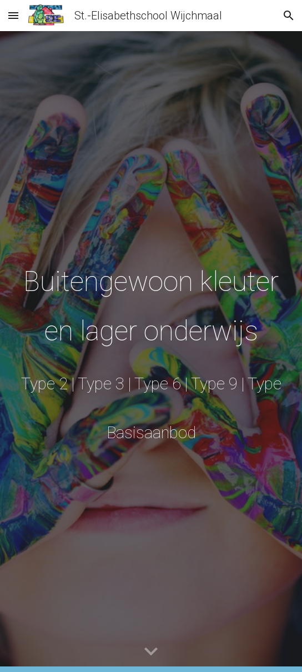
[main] (150, 351)
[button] (13, 15)
